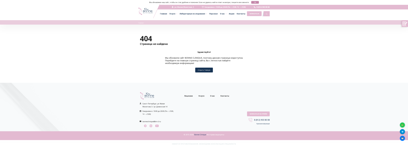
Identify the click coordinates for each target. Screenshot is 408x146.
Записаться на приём (258, 114)
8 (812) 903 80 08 (261, 7)
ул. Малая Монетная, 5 (183, 7)
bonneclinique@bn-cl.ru (151, 121)
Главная (163, 14)
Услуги (172, 14)
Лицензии (188, 96)
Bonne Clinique (200, 135)
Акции (231, 14)
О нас (222, 14)
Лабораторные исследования (192, 14)
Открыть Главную (204, 70)
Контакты (241, 14)
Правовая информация (263, 124)
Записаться (254, 14)
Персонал (213, 14)
